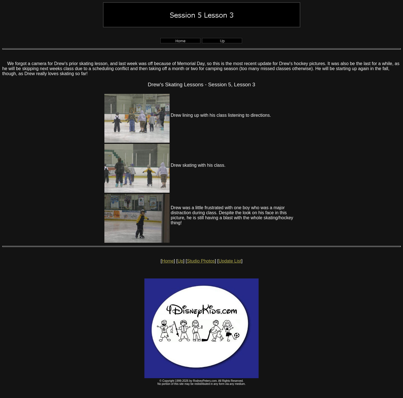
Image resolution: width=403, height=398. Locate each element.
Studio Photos (201, 261)
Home (168, 261)
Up (180, 261)
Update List (230, 261)
